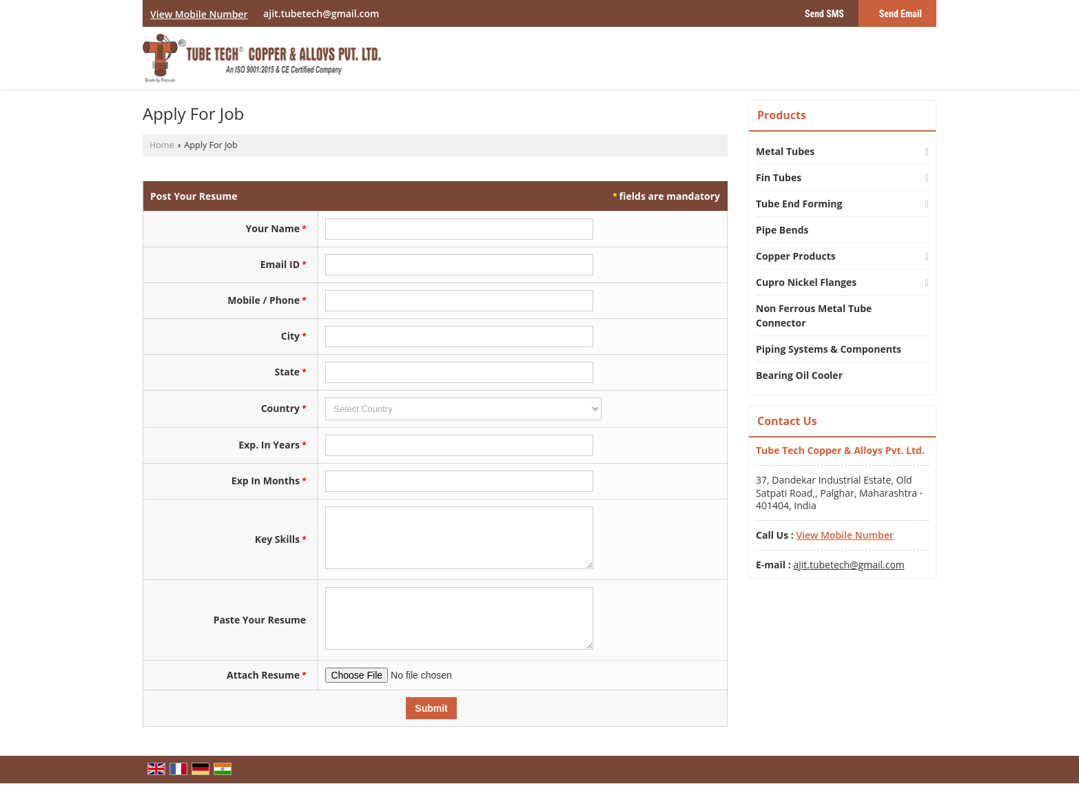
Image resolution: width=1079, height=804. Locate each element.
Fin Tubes (778, 177)
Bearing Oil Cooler (799, 375)
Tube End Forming (799, 203)
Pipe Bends (782, 229)
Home (162, 145)
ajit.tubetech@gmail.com (321, 13)
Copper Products (796, 255)
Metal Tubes (785, 151)
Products (781, 115)
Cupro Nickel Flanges (806, 282)
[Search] (927, 61)
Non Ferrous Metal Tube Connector (814, 315)
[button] (198, 14)
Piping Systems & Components (828, 348)
